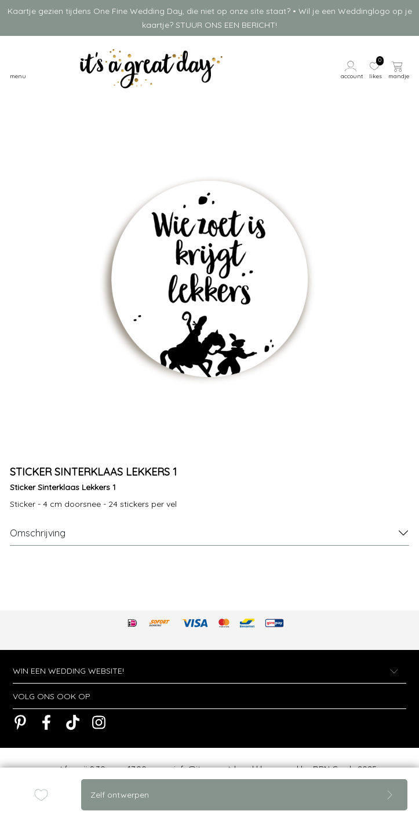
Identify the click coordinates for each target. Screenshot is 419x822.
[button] (353, 69)
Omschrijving (37, 533)
